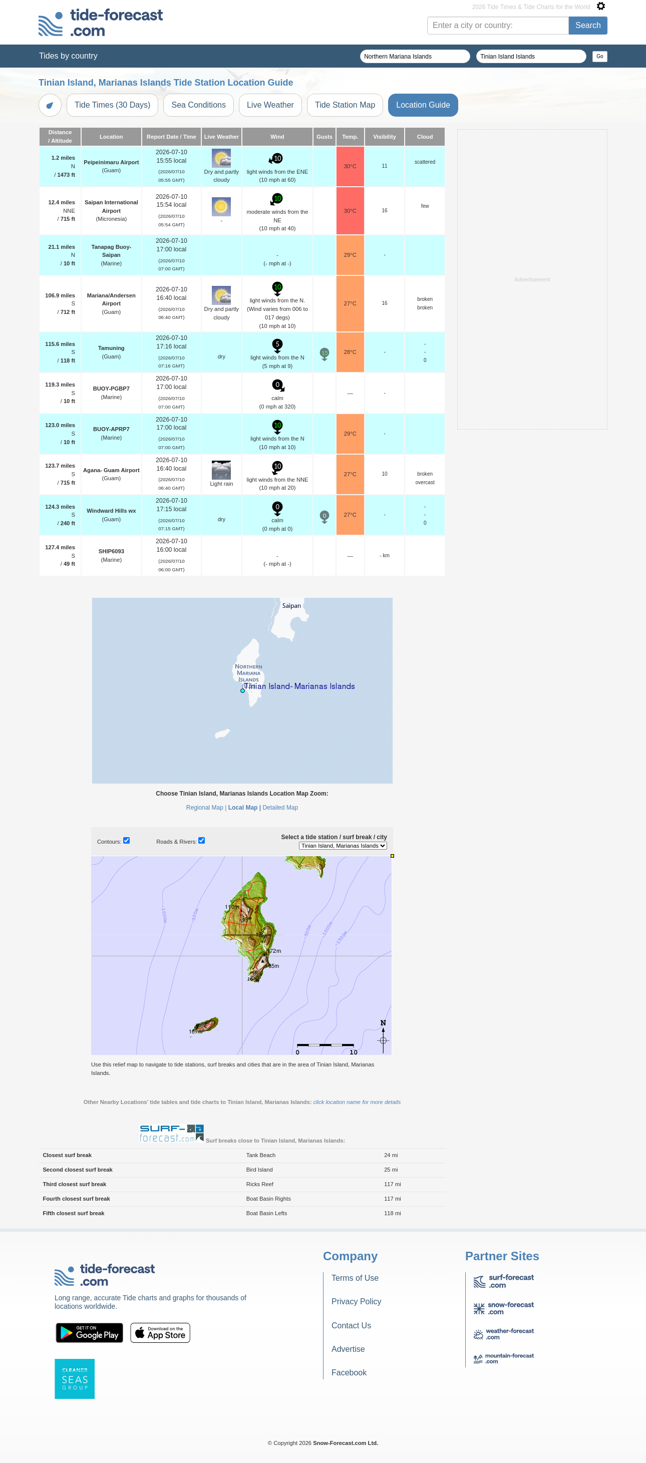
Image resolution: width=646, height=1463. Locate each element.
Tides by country (68, 56)
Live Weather (270, 105)
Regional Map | (206, 807)
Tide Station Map (345, 105)
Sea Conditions (198, 105)
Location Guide (423, 105)
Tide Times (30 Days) (112, 105)
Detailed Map (280, 807)
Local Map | (244, 807)
